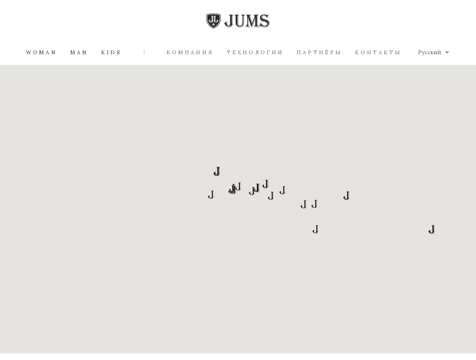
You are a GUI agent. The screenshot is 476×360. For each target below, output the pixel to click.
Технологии (255, 52)
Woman (41, 52)
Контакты (378, 52)
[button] (303, 204)
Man (79, 52)
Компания (190, 52)
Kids (111, 52)
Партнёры (319, 52)
